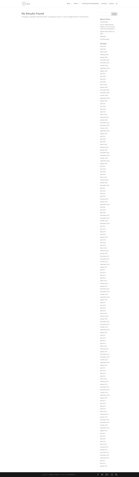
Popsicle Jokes (104, 22)
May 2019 (103, 232)
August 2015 (103, 332)
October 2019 (104, 221)
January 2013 (104, 417)
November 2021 (104, 185)
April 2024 (103, 112)
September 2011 (105, 458)
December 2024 (104, 90)
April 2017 (103, 278)
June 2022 (103, 169)
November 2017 (104, 259)
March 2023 (103, 144)
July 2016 (102, 302)
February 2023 (104, 147)
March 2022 (103, 177)
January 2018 (104, 253)
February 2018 (104, 251)
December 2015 (104, 321)
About (76, 3)
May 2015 (103, 340)
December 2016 (104, 289)
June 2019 (103, 229)
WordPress (71, 474)
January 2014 (104, 384)
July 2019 (102, 226)
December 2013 (104, 387)
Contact (111, 3)
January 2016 (104, 319)
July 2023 (102, 136)
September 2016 (105, 297)
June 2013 (103, 403)
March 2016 (103, 313)
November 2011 (104, 455)
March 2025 (103, 84)
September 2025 (105, 68)
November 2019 (104, 218)
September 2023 (105, 131)
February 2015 (104, 349)
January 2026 (104, 57)
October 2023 (104, 128)
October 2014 (104, 360)
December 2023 (104, 123)
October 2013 (104, 392)
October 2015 (104, 327)
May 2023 (103, 139)
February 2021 (104, 199)
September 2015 (105, 330)
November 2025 (104, 63)
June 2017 (103, 272)
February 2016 (104, 316)
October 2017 (104, 261)
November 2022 (104, 155)
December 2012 (104, 420)
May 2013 (103, 406)
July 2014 (102, 368)
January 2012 (104, 449)
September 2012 (105, 428)
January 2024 (104, 120)
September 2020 (105, 204)
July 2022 (102, 166)
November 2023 (104, 125)
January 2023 (104, 150)
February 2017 (104, 283)
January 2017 (104, 286)
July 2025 (102, 73)
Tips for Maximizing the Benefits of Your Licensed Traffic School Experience (107, 27)
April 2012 (103, 441)
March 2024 (103, 114)
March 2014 (103, 379)
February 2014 (104, 381)
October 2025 (104, 65)
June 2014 (103, 370)
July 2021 (102, 188)
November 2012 (104, 422)
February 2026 (104, 54)
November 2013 (104, 390)
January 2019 (104, 237)
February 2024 (104, 117)
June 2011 (103, 463)
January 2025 (104, 87)
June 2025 (103, 76)
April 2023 (103, 142)
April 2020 (103, 212)
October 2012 (104, 425)
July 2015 (102, 335)
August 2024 (103, 101)
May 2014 (103, 373)
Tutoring (103, 3)
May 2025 (103, 79)
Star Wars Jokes (104, 39)
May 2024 (103, 109)
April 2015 (103, 343)
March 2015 (103, 346)
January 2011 (104, 466)
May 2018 (103, 242)
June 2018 (103, 240)
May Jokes (103, 36)
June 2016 (103, 305)
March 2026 (103, 52)
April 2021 (103, 196)
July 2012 (102, 433)
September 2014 (105, 362)
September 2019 (105, 223)
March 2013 (103, 411)
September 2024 (105, 98)
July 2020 (102, 207)
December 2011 (104, 452)
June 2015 (103, 338)
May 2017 (103, 275)
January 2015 (104, 351)
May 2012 (103, 439)
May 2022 (103, 172)
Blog (68, 3)
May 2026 (103, 46)
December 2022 (104, 152)
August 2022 (103, 163)
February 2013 (104, 414)
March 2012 (103, 444)
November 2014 (104, 357)
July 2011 (102, 460)
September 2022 (105, 161)
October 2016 (104, 294)
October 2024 (104, 95)
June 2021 (103, 191)
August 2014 (103, 365)
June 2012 (103, 436)
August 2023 (103, 133)
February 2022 (104, 180)
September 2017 (105, 264)
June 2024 (103, 106)
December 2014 (104, 354)
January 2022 (104, 182)
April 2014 (103, 376)
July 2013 (102, 400)
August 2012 (103, 430)
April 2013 (103, 409)
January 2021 (104, 202)
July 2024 (102, 103)
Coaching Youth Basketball (90, 3)
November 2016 (104, 291)
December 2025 (104, 60)
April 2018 (103, 245)
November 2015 (104, 324)
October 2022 (104, 158)
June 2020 (103, 210)
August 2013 (103, 398)
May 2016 (103, 308)
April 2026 (103, 49)
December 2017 (104, 256)
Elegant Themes (54, 474)
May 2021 (103, 193)
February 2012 (104, 447)
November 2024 (104, 93)
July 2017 (102, 270)
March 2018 (103, 248)
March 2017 (103, 281)
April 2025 (103, 82)
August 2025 (103, 71)
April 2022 (103, 174)
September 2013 (105, 395)
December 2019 (104, 215)
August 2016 (103, 300)
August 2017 (103, 267)
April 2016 (103, 311)
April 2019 (103, 234)
